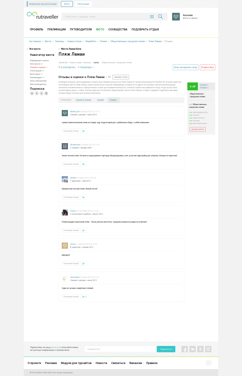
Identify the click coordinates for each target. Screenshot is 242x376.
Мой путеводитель (38, 84)
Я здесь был (207, 67)
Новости (101, 363)
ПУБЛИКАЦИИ (56, 29)
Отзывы (203, 88)
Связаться (118, 363)
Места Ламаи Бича (71, 49)
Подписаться (166, 349)
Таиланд (59, 41)
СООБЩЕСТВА (117, 29)
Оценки (203, 85)
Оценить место (197, 129)
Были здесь (35, 74)
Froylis (73, 211)
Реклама (51, 363)
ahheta (73, 178)
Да (83, 131)
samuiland (74, 277)
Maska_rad (74, 111)
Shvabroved (75, 145)
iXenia (73, 244)
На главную (35, 41)
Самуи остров (74, 41)
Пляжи (103, 41)
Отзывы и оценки (37, 67)
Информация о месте (39, 60)
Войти (67, 4)
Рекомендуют (36, 77)
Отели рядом (36, 71)
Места (48, 41)
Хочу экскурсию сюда (185, 67)
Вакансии (135, 363)
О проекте (34, 363)
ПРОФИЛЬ (36, 29)
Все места (34, 49)
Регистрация (83, 4)
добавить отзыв (120, 77)
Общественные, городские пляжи (128, 41)
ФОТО (100, 29)
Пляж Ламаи (155, 41)
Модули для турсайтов (76, 363)
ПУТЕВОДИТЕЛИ (81, 29)
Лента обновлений (38, 81)
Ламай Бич (90, 41)
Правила (151, 363)
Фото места (35, 64)
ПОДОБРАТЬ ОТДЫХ (145, 29)
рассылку (55, 347)
